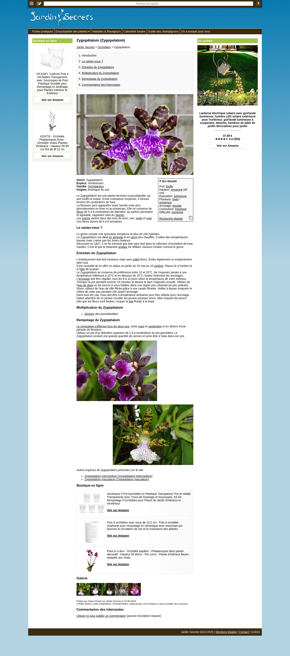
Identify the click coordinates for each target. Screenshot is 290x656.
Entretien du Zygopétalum (98, 67)
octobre (158, 265)
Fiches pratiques (42, 31)
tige (131, 301)
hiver (175, 199)
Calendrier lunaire (134, 31)
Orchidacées (96, 186)
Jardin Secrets (85, 47)
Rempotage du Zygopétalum (99, 78)
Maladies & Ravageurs (106, 31)
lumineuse (180, 196)
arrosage (84, 278)
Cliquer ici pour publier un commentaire (101, 615)
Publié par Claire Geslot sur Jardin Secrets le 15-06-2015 (106, 601)
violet (139, 218)
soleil (136, 259)
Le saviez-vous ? (92, 61)
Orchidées (104, 47)
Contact (244, 632)
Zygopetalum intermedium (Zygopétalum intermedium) (118, 476)
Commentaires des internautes (101, 84)
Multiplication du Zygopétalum (100, 73)
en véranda (116, 237)
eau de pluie (85, 285)
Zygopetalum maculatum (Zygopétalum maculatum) (117, 479)
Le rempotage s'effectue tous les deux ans (103, 326)
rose (149, 218)
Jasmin (119, 215)
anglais (122, 247)
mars (141, 326)
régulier (177, 205)
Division (89, 313)
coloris (86, 218)
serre (134, 237)
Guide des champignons (163, 31)
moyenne (177, 189)
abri (82, 269)
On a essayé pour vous (195, 31)
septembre (155, 326)
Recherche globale (171, 218)
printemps (165, 202)
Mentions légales (226, 632)
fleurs (80, 211)
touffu (169, 186)
